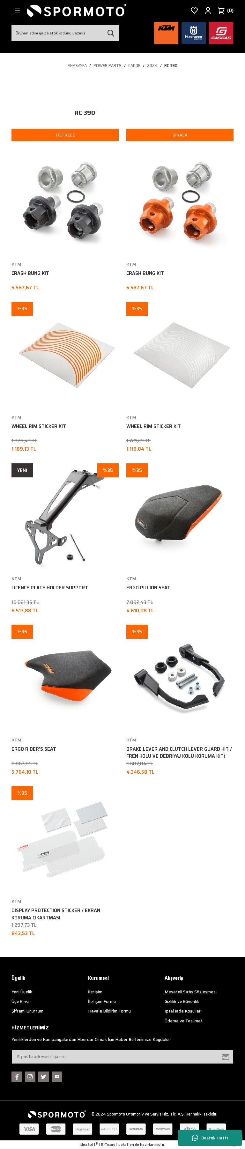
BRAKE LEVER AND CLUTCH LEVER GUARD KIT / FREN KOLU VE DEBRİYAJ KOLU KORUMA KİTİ (179, 753)
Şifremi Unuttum (27, 1011)
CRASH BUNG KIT (30, 273)
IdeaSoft (89, 1144)
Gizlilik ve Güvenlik (182, 1001)
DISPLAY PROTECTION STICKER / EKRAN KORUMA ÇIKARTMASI (55, 914)
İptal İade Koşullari (183, 1011)
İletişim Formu (102, 1001)
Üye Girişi (20, 1001)
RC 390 (170, 66)
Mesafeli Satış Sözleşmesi (191, 992)
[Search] (65, 33)
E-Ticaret (109, 1144)
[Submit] (226, 1057)
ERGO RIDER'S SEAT (33, 749)
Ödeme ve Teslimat (184, 1021)
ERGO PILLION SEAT (148, 587)
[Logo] (76, 10)
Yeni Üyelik (21, 992)
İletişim (95, 992)
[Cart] (226, 10)
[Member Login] (208, 10)
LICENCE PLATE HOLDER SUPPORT (49, 587)
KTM (16, 264)
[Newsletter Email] (122, 1057)
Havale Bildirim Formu (109, 1011)
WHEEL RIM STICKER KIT (38, 426)
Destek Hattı (210, 1138)
